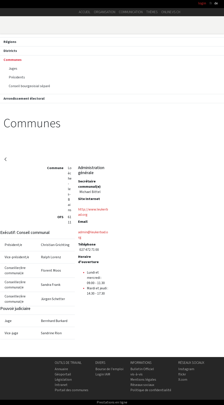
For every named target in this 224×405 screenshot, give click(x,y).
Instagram (186, 369)
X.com (182, 379)
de (216, 3)
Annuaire (61, 369)
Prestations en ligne (112, 402)
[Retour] (5, 159)
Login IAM (102, 374)
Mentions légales (143, 379)
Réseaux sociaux (142, 384)
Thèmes (152, 12)
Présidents (17, 77)
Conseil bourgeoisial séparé (29, 86)
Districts (10, 50)
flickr (182, 374)
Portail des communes (71, 390)
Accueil (84, 12)
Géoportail (63, 374)
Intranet (61, 384)
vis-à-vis (136, 374)
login (202, 3)
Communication (131, 12)
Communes (13, 59)
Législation (63, 379)
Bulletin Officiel (142, 369)
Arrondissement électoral (24, 98)
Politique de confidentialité (150, 390)
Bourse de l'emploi (109, 369)
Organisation (104, 12)
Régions (10, 41)
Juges (13, 68)
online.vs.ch (170, 12)
